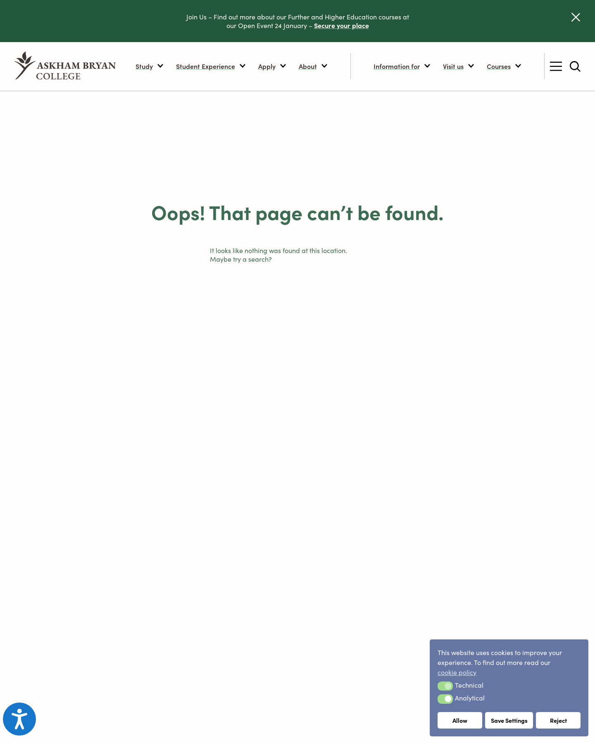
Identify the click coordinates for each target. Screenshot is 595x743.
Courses (504, 66)
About (313, 66)
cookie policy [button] (457, 672)
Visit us (458, 66)
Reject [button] (558, 720)
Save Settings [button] (509, 720)
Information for (402, 66)
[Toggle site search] (575, 66)
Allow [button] (459, 720)
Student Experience (211, 66)
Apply (272, 66)
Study (150, 66)
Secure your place (341, 25)
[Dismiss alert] (576, 17)
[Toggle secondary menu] (556, 66)
